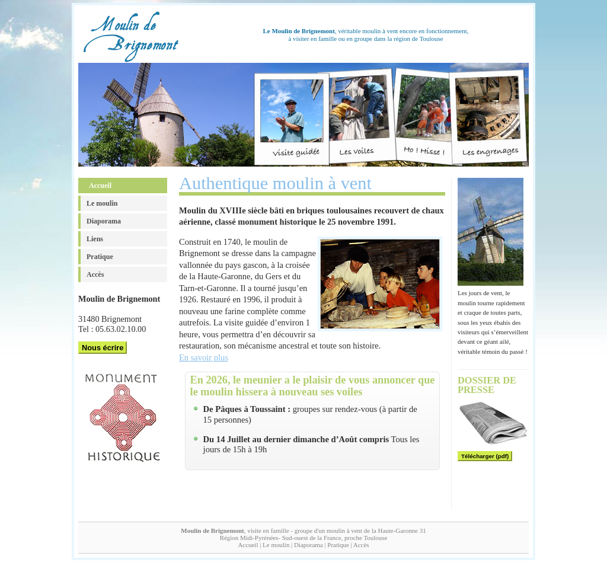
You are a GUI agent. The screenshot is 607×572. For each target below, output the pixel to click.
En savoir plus (203, 357)
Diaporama (104, 221)
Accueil (100, 185)
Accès (95, 274)
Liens (95, 239)
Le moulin (102, 203)
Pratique (100, 257)
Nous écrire (102, 347)
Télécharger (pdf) (485, 456)
